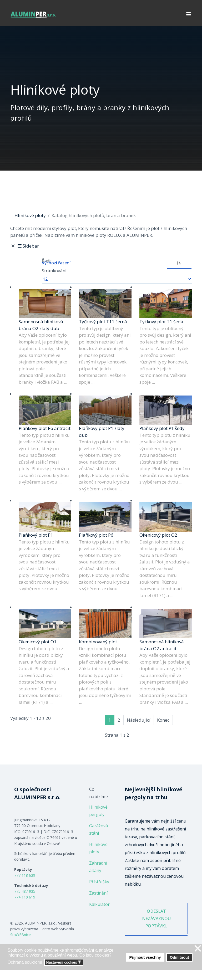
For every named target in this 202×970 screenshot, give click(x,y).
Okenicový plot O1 (38, 642)
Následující (138, 720)
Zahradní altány (98, 866)
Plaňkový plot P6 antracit (44, 428)
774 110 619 (24, 897)
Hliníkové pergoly (98, 810)
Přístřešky (99, 882)
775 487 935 (24, 891)
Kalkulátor (99, 904)
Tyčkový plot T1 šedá (161, 322)
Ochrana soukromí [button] (25, 962)
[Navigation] (188, 14)
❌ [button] (197, 948)
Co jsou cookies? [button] (95, 955)
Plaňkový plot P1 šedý (162, 428)
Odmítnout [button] (179, 957)
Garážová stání (98, 829)
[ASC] (179, 262)
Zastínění (98, 893)
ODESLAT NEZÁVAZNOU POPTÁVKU (156, 918)
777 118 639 (24, 875)
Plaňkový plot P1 (36, 535)
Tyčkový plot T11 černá (103, 322)
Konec (163, 720)
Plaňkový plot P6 (96, 535)
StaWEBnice (20, 934)
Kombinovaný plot (98, 642)
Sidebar (28, 246)
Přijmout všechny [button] (145, 957)
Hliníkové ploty (98, 848)
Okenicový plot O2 (158, 535)
